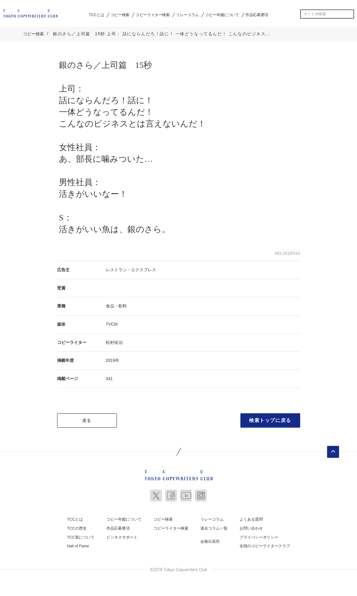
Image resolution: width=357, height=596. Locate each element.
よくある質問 (251, 518)
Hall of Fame (78, 545)
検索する (349, 14)
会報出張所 (210, 540)
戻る (86, 419)
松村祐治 (114, 341)
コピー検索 (120, 15)
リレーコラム (187, 15)
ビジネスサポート (122, 536)
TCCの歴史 (77, 527)
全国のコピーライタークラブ (264, 545)
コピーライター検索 (153, 15)
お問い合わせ (251, 527)
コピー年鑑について (222, 15)
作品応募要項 (256, 15)
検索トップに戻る (270, 419)
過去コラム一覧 (214, 527)
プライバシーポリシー (258, 536)
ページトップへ (333, 451)
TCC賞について (80, 536)
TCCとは (96, 15)
